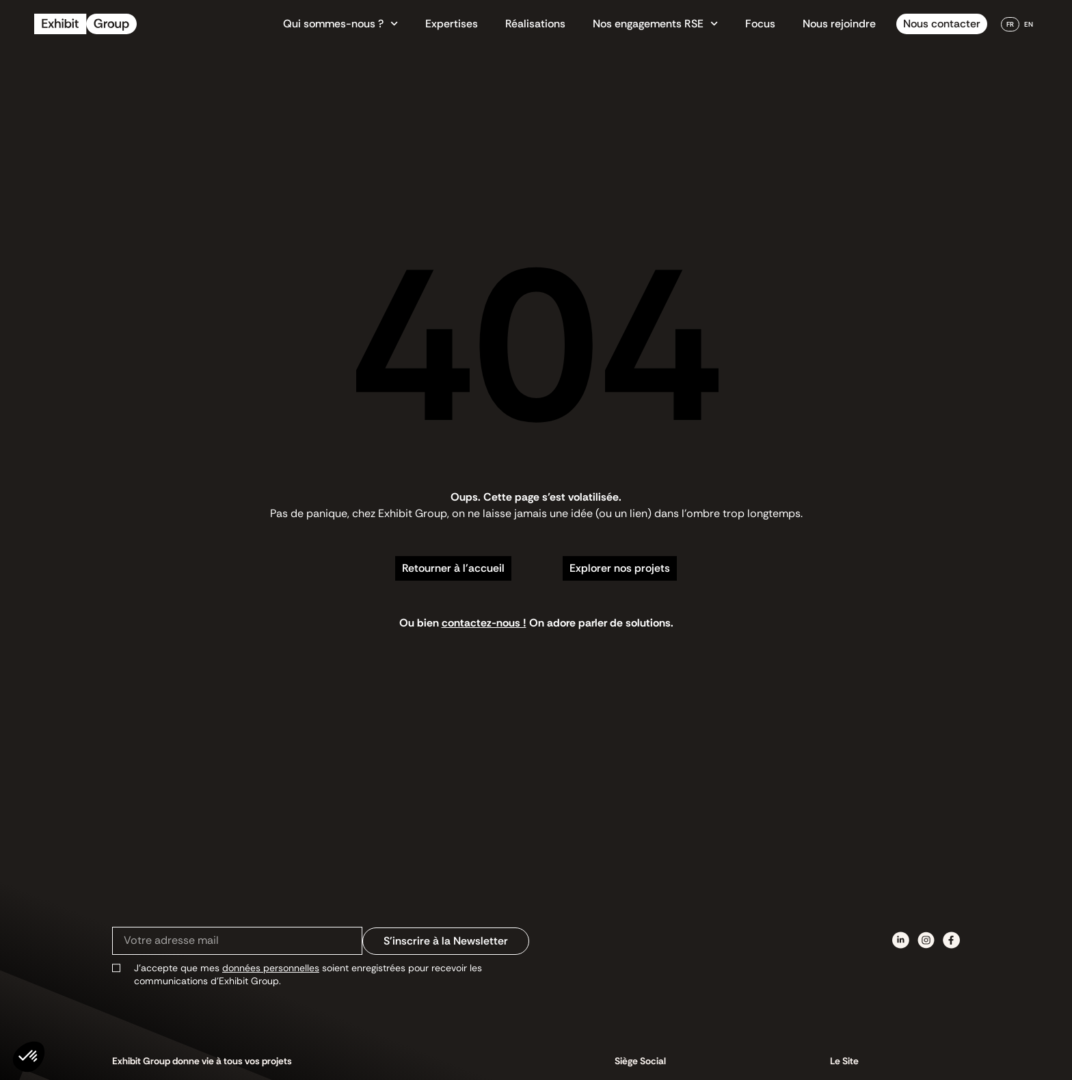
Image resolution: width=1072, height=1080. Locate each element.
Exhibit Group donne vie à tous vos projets (202, 1061)
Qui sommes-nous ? (340, 24)
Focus (760, 23)
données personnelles (270, 968)
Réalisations (535, 23)
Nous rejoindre (839, 23)
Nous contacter (941, 23)
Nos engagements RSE (655, 24)
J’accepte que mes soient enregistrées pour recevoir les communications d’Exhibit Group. (308, 974)
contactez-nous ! (484, 623)
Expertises (451, 23)
